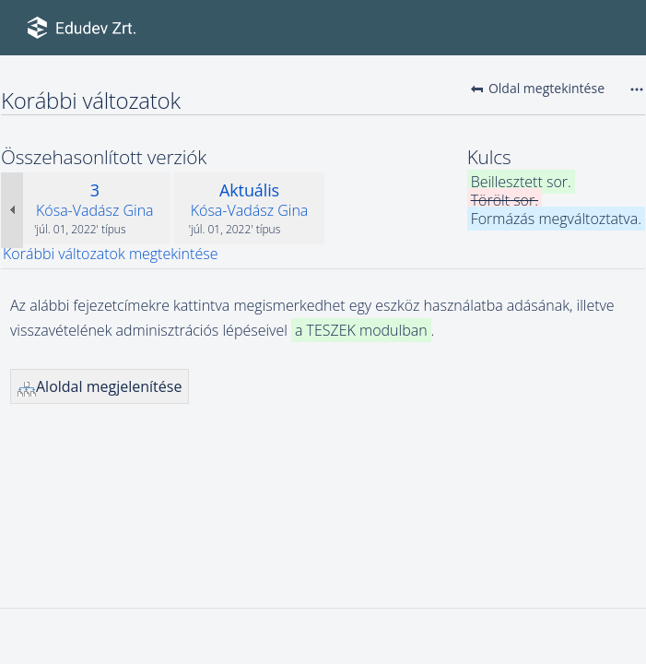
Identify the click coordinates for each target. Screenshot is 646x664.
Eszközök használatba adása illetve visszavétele (17, 74)
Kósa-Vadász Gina (95, 210)
